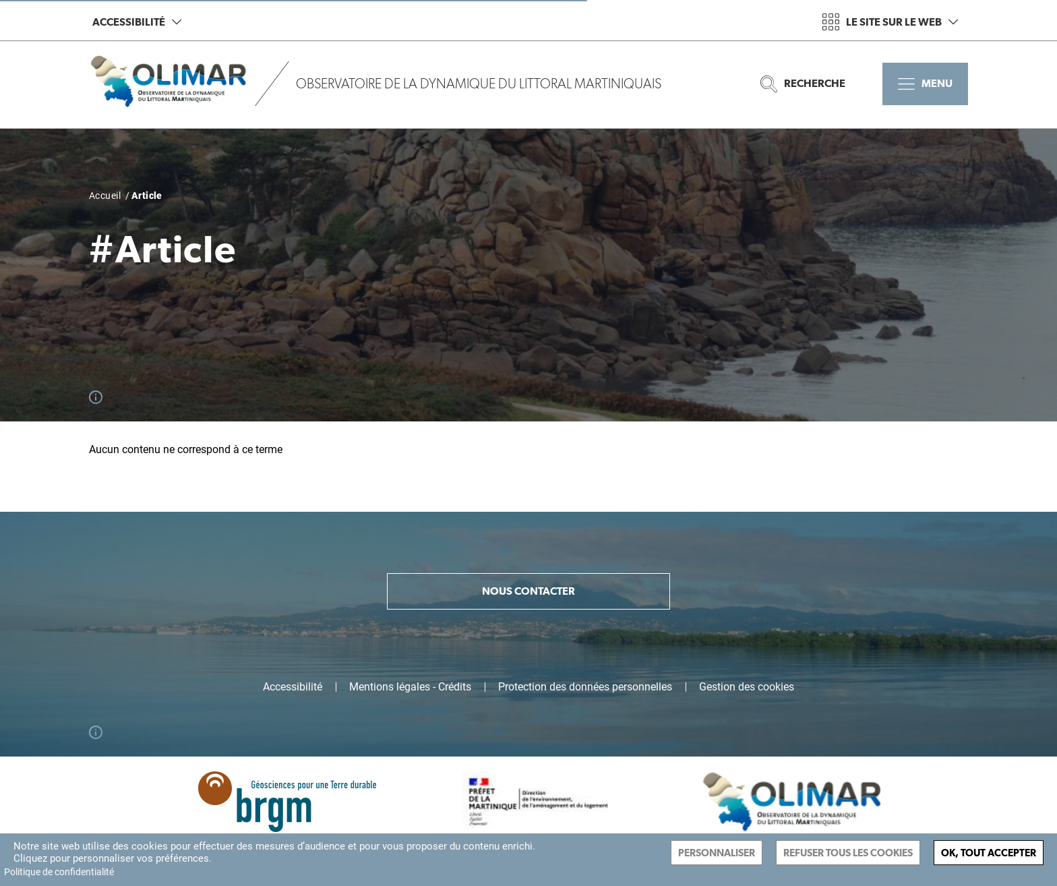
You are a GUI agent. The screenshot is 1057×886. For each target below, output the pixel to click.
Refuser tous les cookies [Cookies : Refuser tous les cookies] (848, 852)
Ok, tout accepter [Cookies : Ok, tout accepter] (988, 852)
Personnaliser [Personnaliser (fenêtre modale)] (716, 852)
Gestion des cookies (746, 687)
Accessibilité (136, 22)
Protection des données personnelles (585, 687)
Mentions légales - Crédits (410, 687)
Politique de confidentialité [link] (59, 871)
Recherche (802, 84)
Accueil (105, 195)
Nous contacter (528, 591)
